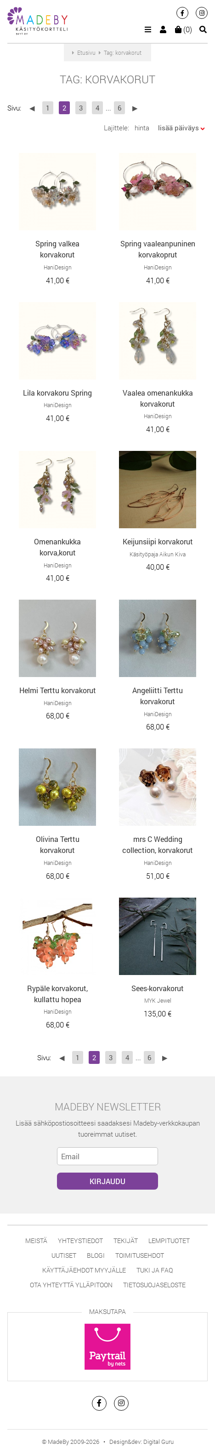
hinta (142, 127)
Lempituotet (169, 1240)
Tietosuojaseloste (154, 1284)
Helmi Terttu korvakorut (57, 690)
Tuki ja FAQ (154, 1270)
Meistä (36, 1240)
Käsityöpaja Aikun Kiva (158, 554)
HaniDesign (58, 267)
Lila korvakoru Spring (57, 392)
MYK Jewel (157, 1000)
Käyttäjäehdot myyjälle (84, 1270)
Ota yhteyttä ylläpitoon (71, 1284)
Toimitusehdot (139, 1255)
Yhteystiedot (80, 1240)
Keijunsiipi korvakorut (158, 541)
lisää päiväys (178, 127)
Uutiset (63, 1255)
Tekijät (125, 1240)
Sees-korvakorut (157, 988)
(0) (183, 29)
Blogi (96, 1255)
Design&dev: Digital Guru (141, 1441)
